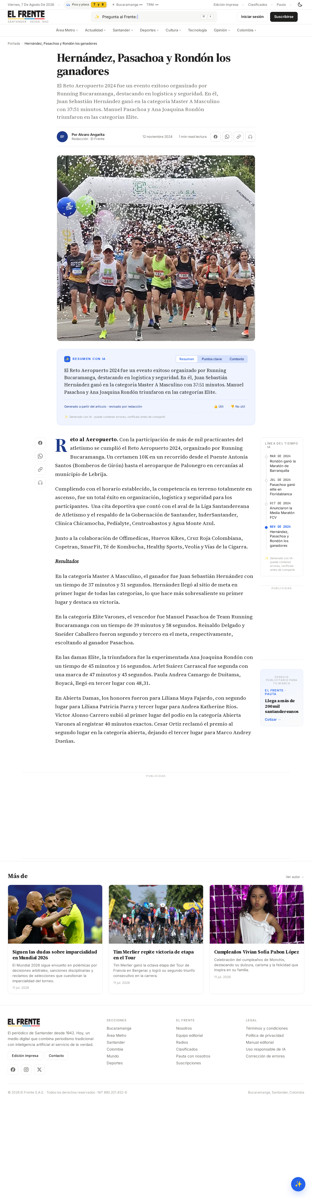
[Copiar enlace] (239, 141)
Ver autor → (295, 881)
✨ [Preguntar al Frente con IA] (298, 1184)
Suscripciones (188, 1067)
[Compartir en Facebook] (215, 141)
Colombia (246, 34)
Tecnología (197, 34)
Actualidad (95, 34)
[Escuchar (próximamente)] (250, 141)
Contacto (56, 1060)
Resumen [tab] (186, 363)
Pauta (281, 5)
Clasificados (257, 5)
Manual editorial (260, 1046)
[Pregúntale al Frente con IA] (154, 19)
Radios (182, 1046)
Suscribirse (284, 19)
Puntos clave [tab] (212, 363)
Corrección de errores (265, 1060)
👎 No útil (238, 411)
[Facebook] (13, 1074)
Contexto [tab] (237, 363)
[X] (39, 1074)
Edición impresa (226, 5)
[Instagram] (26, 1074)
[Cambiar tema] (299, 4)
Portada (14, 48)
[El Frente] (39, 19)
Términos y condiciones (267, 1032)
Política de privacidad (265, 1040)
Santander (123, 34)
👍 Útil (219, 411)
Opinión (222, 34)
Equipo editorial (189, 1040)
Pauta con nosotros (193, 1060)
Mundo (113, 1060)
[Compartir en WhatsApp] (227, 141)
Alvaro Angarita (91, 139)
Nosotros (184, 1032)
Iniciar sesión (252, 19)
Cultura (173, 34)
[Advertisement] (156, 824)
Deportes (149, 34)
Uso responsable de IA (266, 1053)
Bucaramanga (119, 1032)
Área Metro (67, 34)
